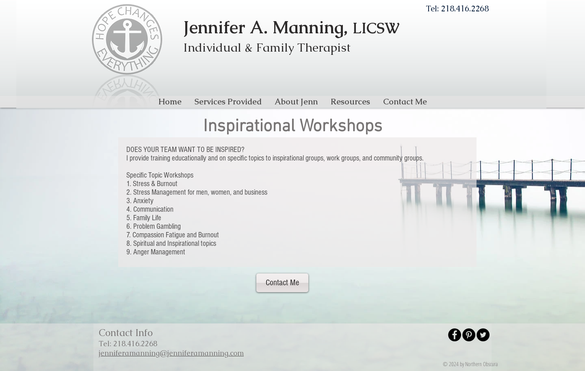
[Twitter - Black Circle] (483, 334)
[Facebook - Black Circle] (454, 334)
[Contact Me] (282, 282)
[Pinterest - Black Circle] (468, 334)
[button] (228, 101)
